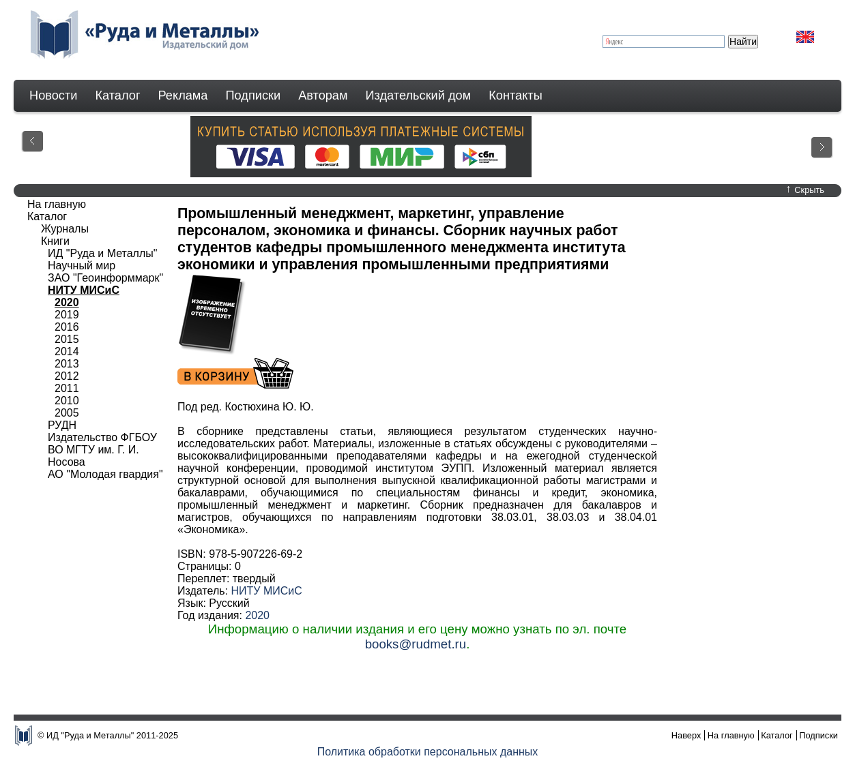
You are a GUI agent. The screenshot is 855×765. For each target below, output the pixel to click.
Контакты (515, 95)
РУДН (62, 425)
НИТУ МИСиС (266, 591)
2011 (67, 388)
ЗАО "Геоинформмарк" (105, 278)
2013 (67, 364)
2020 (257, 615)
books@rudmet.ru (416, 644)
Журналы (65, 229)
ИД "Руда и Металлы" (102, 253)
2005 (67, 413)
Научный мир (81, 265)
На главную (56, 204)
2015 (67, 339)
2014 (67, 351)
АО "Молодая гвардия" (105, 474)
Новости (53, 95)
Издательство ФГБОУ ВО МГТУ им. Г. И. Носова (102, 450)
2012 (67, 376)
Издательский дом (419, 95)
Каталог (117, 95)
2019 (67, 314)
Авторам (322, 95)
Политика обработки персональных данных (427, 752)
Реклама (183, 95)
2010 (67, 400)
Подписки (253, 95)
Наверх (686, 735)
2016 (67, 327)
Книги (55, 241)
